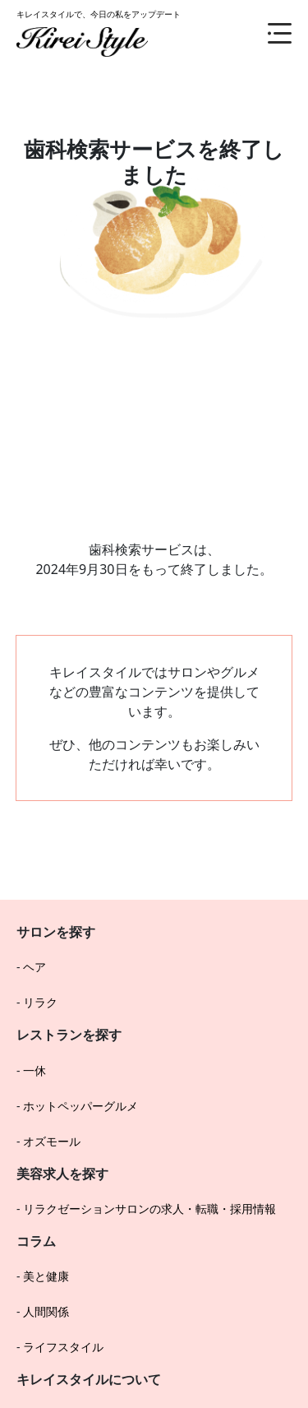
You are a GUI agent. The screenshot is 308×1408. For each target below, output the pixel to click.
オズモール (51, 1141)
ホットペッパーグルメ (80, 1106)
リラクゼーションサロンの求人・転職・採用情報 (149, 1208)
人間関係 (46, 1311)
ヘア (34, 967)
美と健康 (46, 1276)
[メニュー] (267, 33)
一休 (34, 1070)
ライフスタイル (63, 1347)
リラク (40, 1002)
